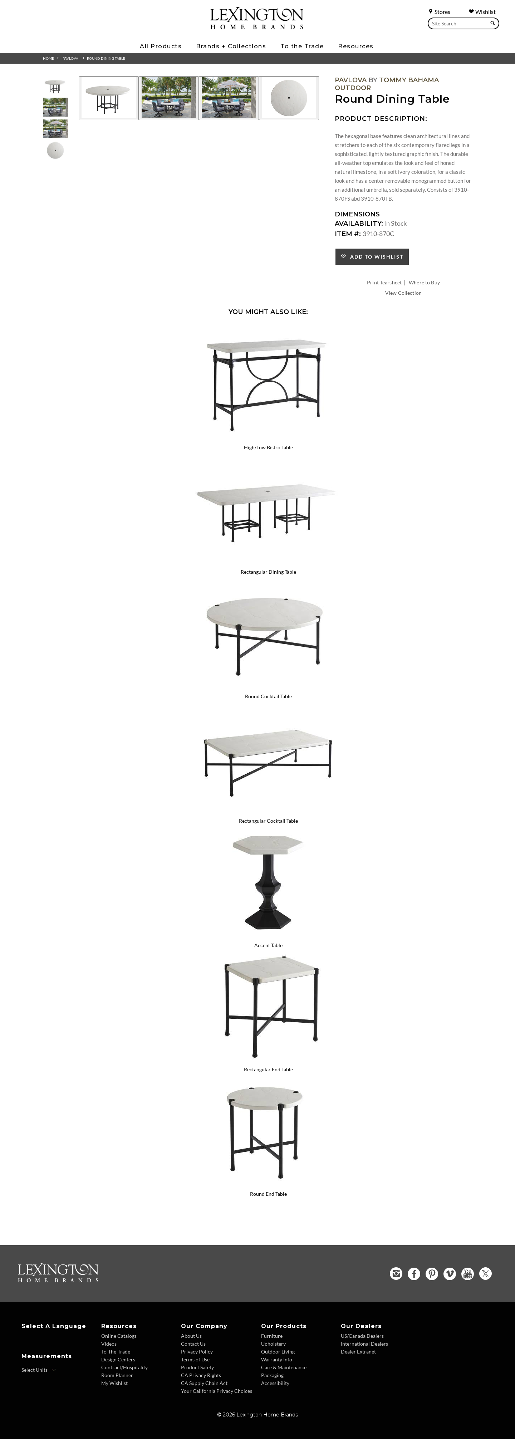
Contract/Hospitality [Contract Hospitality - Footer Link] (124, 1367)
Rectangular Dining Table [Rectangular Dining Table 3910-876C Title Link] (268, 572)
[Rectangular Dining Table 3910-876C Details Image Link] (268, 562)
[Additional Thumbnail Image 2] (55, 107)
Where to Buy (424, 282)
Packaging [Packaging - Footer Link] (272, 1375)
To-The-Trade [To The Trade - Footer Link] (115, 1352)
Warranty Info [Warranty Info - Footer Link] (276, 1359)
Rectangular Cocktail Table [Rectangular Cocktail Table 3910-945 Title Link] (268, 821)
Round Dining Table (106, 58)
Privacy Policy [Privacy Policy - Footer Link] (197, 1352)
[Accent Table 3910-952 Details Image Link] (268, 936)
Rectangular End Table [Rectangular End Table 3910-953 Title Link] (268, 1069)
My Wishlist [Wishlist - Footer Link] (114, 1383)
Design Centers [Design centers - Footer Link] (118, 1359)
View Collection (403, 293)
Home (48, 58)
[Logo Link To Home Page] (256, 27)
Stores (439, 11)
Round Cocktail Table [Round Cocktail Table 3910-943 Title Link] (268, 696)
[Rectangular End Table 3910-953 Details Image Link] (268, 1060)
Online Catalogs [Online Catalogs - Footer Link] (119, 1336)
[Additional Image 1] (109, 98)
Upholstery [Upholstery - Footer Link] (273, 1344)
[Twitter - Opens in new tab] (485, 1273)
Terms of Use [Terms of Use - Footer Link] (195, 1359)
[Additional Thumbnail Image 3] (55, 128)
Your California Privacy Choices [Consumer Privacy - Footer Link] (216, 1391)
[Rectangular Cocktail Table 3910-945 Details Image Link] (268, 811)
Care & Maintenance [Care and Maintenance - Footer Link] (283, 1367)
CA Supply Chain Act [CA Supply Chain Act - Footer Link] (204, 1383)
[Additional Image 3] (229, 98)
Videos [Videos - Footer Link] (109, 1344)
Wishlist (482, 11)
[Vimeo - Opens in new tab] (449, 1274)
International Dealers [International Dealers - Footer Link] (364, 1344)
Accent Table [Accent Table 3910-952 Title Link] (268, 945)
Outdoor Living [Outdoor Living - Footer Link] (278, 1352)
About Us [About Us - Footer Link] (191, 1336)
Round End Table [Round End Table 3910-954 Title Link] (268, 1194)
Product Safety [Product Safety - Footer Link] (197, 1367)
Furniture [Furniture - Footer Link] (272, 1336)
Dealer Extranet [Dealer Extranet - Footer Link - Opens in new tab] (358, 1352)
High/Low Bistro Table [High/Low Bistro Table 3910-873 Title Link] (268, 447)
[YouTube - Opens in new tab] (467, 1274)
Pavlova (70, 58)
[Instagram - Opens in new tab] (396, 1273)
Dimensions (357, 214)
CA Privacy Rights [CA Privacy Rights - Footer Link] (201, 1375)
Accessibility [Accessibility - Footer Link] (275, 1383)
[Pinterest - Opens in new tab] (432, 1274)
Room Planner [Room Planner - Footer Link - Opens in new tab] (117, 1375)
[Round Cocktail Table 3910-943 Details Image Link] (268, 687)
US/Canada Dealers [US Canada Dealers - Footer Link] (362, 1336)
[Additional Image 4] (289, 98)
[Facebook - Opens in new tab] (414, 1274)
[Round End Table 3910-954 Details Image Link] (268, 1184)
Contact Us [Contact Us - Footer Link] (193, 1344)
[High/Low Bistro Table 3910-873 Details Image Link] (268, 438)
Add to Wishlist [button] (375, 257)
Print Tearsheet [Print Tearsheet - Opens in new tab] (384, 282)
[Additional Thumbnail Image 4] (55, 150)
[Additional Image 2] (169, 98)
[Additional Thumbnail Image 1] (55, 85)
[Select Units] (38, 1370)
